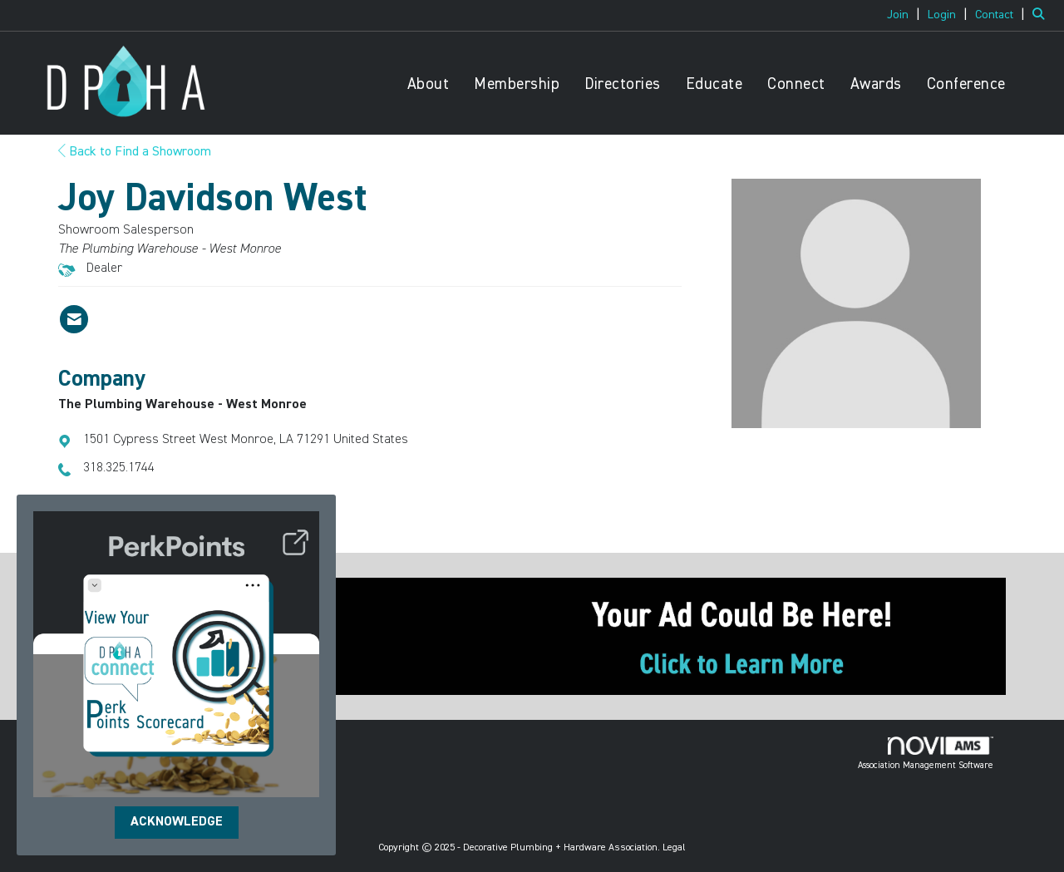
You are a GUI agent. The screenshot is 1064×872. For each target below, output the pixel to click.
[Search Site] (1042, 15)
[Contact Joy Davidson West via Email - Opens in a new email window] (74, 319)
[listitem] (905, 15)
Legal (674, 848)
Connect (796, 84)
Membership (516, 84)
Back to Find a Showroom (134, 152)
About (428, 84)
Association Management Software (925, 753)
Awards (876, 84)
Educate (714, 84)
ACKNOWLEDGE (177, 822)
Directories (622, 84)
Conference (966, 84)
